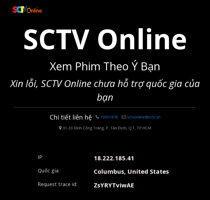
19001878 (107, 117)
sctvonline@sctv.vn (141, 117)
